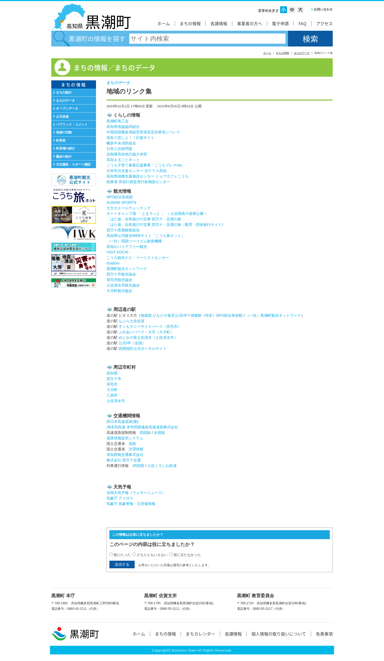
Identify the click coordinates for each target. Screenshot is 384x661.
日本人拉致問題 (119, 149)
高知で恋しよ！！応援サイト (130, 138)
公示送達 (62, 116)
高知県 (112, 373)
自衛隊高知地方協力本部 (127, 154)
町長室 (60, 140)
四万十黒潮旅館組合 (123, 230)
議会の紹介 (64, 156)
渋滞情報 (136, 449)
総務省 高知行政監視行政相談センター (138, 182)
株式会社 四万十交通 (124, 460)
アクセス (324, 23)
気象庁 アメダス (120, 498)
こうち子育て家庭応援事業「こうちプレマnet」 (146, 165)
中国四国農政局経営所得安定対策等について (143, 132)
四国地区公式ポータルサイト (142, 348)
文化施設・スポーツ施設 (73, 164)
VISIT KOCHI (117, 252)
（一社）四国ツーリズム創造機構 (134, 241)
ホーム (163, 23)
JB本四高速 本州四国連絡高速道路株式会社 (142, 427)
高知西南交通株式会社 (125, 454)
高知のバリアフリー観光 (127, 246)
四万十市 (114, 379)
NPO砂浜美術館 (120, 197)
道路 (132, 443)
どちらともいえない (152, 555)
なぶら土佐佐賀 (131, 321)
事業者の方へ (249, 23)
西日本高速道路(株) (122, 421)
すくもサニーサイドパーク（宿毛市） (150, 326)
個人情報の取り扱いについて (278, 634)
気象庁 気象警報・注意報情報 (131, 504)
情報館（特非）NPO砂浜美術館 (216, 315)
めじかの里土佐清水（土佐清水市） (148, 337)
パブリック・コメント (72, 124)
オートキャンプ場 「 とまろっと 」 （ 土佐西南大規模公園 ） (157, 213)
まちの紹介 (64, 92)
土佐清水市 (116, 401)
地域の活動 (64, 132)
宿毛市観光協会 (119, 280)
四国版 (145, 432)
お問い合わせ (323, 9)
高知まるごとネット (123, 160)
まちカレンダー (200, 634)
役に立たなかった (187, 555)
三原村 (112, 395)
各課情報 (218, 23)
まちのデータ (302, 52)
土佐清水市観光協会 (123, 285)
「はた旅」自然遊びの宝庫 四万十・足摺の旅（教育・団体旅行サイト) (165, 224)
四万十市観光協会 (121, 274)
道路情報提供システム (125, 438)
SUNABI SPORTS (121, 202)
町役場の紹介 (65, 148)
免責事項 (324, 634)
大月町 (112, 390)
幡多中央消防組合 (121, 143)
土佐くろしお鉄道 (162, 466)
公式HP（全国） (132, 343)
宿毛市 (112, 384)
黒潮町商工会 (118, 121)
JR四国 (138, 466)
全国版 (159, 432)
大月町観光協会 (119, 291)
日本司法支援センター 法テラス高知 (136, 171)
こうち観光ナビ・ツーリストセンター (138, 258)
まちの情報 (190, 23)
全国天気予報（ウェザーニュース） (136, 493)
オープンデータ (67, 108)
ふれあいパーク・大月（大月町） (146, 332)
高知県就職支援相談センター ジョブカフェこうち (148, 176)
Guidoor (113, 263)
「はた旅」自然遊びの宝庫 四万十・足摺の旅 (144, 219)
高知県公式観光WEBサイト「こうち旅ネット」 (146, 235)
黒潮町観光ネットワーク (127, 269)
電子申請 (280, 23)
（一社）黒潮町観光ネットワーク (273, 315)
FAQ (302, 23)
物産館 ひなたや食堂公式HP (164, 315)
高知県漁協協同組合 (123, 126)
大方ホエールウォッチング (129, 208)
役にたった (122, 555)
